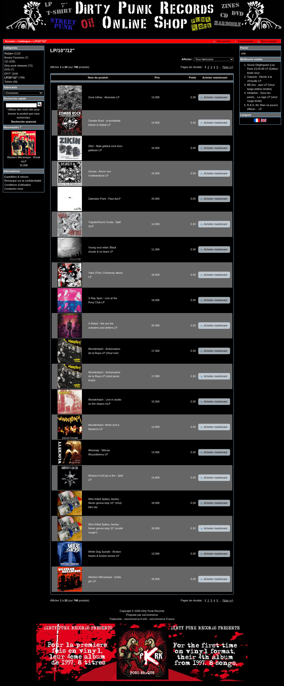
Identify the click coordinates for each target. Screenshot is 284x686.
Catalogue (24, 41)
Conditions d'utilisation (17, 184)
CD (6, 61)
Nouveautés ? (12, 127)
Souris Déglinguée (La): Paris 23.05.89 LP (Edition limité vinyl (262, 68)
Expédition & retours (16, 176)
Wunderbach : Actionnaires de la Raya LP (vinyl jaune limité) (104, 376)
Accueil (9, 41)
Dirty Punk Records (153, 610)
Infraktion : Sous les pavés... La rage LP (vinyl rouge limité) (262, 96)
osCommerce (150, 614)
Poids (192, 77)
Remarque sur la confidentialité (22, 180)
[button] (222, 41)
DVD (7, 69)
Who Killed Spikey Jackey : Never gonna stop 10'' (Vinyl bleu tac (105, 503)
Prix (157, 77)
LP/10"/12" (40, 41)
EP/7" (7, 73)
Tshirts (8, 81)
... (220, 67)
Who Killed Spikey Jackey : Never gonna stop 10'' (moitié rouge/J (105, 528)
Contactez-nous (13, 188)
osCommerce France (162, 618)
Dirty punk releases (15, 65)
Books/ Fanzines (14, 57)
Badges (8, 53)
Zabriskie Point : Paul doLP (104, 198)
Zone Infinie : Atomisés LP (103, 97)
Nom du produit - (98, 77)
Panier (244, 47)
